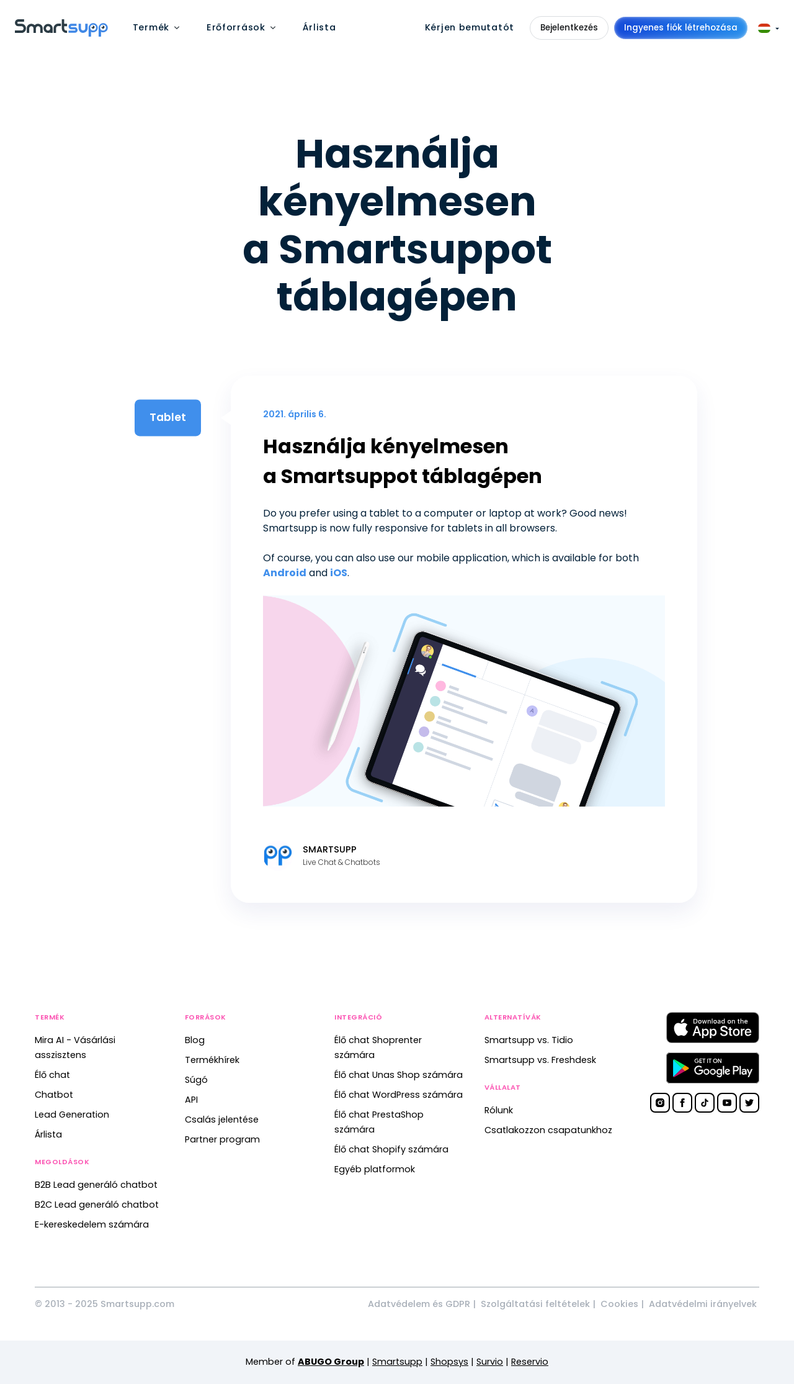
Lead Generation (72, 1114)
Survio (489, 1361)
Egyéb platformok (374, 1169)
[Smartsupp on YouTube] (727, 1103)
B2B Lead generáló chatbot (96, 1184)
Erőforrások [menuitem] (236, 27)
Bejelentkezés (569, 28)
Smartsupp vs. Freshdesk (540, 1060)
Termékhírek (212, 1060)
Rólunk (498, 1110)
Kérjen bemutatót (469, 27)
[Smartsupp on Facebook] (682, 1103)
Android (284, 573)
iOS (338, 573)
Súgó (196, 1080)
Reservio (529, 1361)
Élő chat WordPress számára (398, 1094)
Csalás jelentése (222, 1119)
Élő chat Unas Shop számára (398, 1075)
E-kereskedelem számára (92, 1224)
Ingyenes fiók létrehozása (681, 28)
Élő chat (52, 1075)
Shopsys (449, 1361)
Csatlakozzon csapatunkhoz (548, 1130)
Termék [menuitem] (151, 27)
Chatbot (54, 1094)
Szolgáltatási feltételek (535, 1304)
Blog (195, 1040)
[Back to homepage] (61, 33)
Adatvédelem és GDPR (419, 1304)
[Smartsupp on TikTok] (705, 1103)
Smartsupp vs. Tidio (528, 1040)
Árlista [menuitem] (319, 27)
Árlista (48, 1134)
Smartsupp (397, 1361)
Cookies (619, 1304)
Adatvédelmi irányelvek (703, 1304)
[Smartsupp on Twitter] (749, 1103)
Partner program (222, 1139)
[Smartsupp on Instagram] (660, 1103)
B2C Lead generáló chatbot (97, 1204)
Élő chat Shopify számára (391, 1149)
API (191, 1099)
